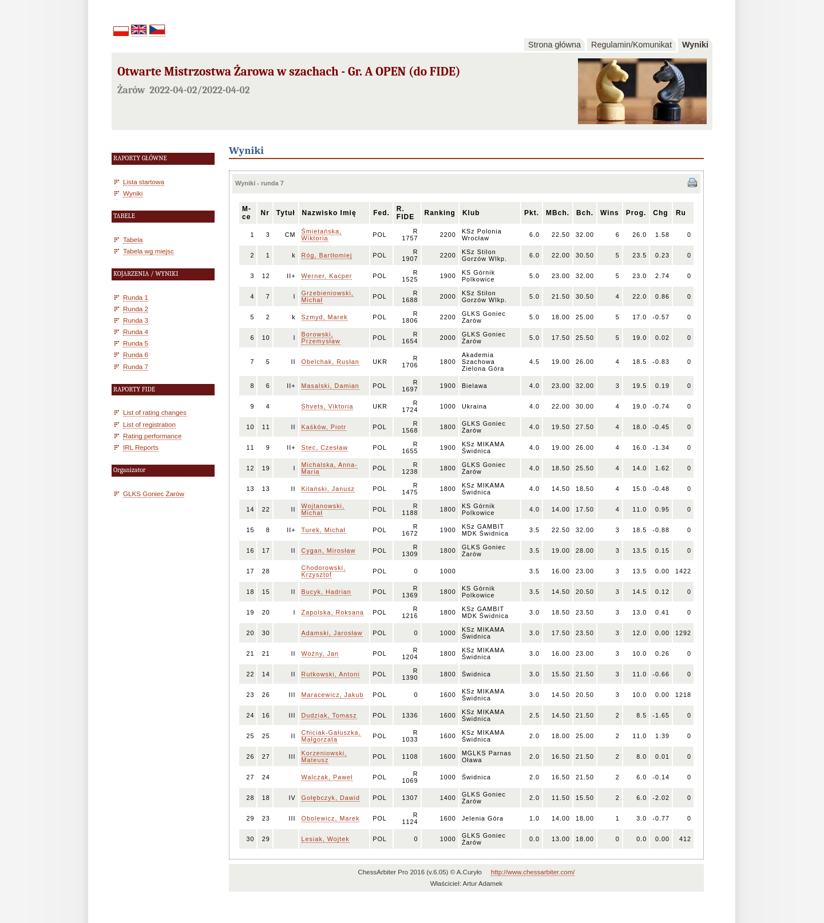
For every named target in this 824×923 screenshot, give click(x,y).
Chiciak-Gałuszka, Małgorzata (331, 736)
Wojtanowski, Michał (323, 509)
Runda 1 (135, 297)
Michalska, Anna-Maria (330, 468)
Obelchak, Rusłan (330, 361)
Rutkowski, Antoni (331, 674)
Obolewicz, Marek (331, 818)
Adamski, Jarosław (332, 632)
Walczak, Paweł (327, 777)
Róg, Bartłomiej (327, 255)
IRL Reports (141, 447)
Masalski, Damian (330, 385)
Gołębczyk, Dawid (331, 797)
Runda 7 (135, 366)
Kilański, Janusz (328, 488)
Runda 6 (135, 354)
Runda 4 (135, 331)
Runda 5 (135, 343)
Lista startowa (143, 181)
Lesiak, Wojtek (326, 838)
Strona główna (554, 44)
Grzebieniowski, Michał (328, 296)
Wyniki (695, 44)
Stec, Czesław (325, 447)
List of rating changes (155, 412)
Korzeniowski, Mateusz (324, 756)
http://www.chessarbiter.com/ (533, 872)
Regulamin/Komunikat (631, 44)
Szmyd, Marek (325, 317)
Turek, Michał (324, 529)
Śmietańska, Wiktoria (322, 234)
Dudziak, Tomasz (329, 715)
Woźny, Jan (320, 653)
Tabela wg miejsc (148, 251)
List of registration (149, 424)
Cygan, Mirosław (329, 550)
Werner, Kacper (327, 275)
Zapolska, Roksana (333, 612)
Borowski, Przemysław (321, 337)
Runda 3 (135, 320)
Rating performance (152, 435)
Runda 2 (135, 308)
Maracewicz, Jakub (333, 694)
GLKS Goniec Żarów (153, 493)
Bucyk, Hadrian (326, 591)
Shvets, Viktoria (328, 406)
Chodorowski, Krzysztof (324, 571)
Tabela (132, 239)
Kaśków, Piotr (324, 426)
